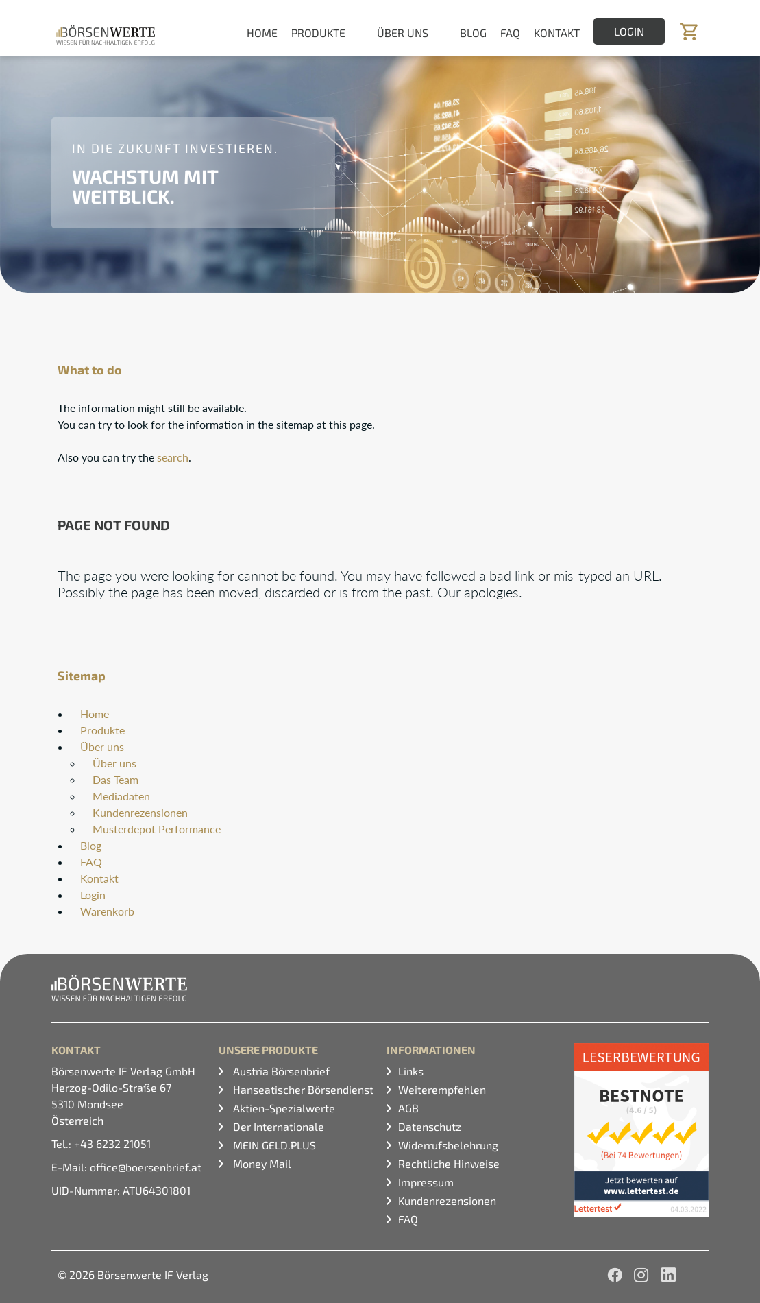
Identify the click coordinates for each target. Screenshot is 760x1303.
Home (262, 32)
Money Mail (260, 1163)
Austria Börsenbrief (280, 1070)
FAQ (510, 32)
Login (629, 31)
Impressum (426, 1181)
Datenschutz (429, 1126)
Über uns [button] (402, 32)
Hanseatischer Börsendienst (301, 1089)
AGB (408, 1107)
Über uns (102, 746)
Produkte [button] (318, 32)
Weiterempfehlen (442, 1089)
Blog (473, 32)
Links (411, 1070)
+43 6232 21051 (112, 1143)
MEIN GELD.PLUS (273, 1144)
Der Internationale (277, 1126)
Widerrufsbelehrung (448, 1144)
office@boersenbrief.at (145, 1166)
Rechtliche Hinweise (449, 1163)
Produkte (102, 730)
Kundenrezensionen (140, 812)
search (172, 457)
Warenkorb (107, 911)
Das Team (115, 779)
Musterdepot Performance (157, 828)
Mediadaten (121, 795)
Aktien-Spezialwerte (282, 1107)
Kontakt (557, 32)
